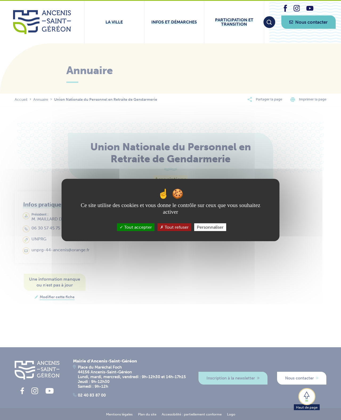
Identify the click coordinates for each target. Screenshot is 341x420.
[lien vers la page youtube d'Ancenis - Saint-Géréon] (309, 9)
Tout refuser (174, 227)
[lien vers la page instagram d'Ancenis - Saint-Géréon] (297, 10)
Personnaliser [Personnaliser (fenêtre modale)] (210, 227)
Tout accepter (136, 227)
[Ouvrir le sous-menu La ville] (114, 22)
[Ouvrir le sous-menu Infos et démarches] (174, 22)
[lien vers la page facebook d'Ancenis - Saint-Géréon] (285, 10)
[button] (307, 398)
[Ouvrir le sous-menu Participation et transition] (234, 22)
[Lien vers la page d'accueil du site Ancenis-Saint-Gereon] (42, 22)
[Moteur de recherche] (269, 22)
